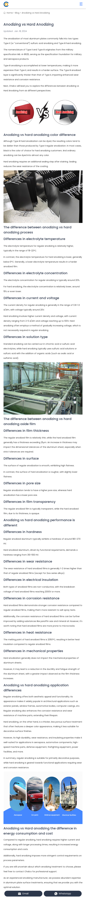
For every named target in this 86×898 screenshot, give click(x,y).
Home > (11, 12)
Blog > (18, 12)
